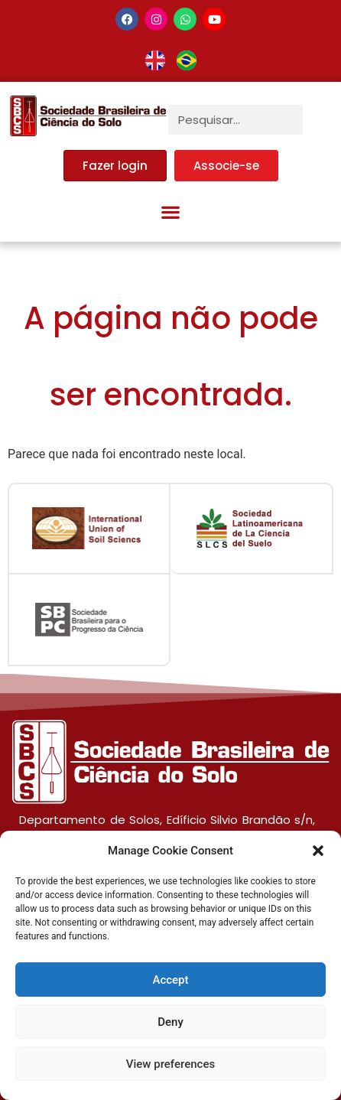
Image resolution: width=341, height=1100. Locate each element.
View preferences (170, 1064)
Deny (170, 1022)
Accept (170, 980)
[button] (318, 850)
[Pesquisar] (318, 120)
